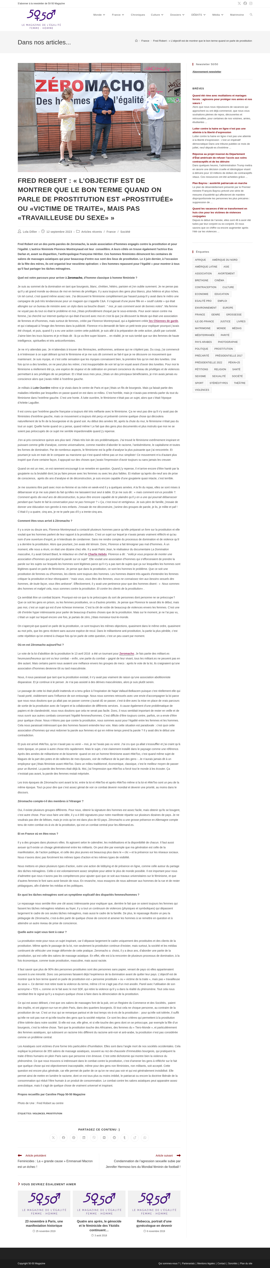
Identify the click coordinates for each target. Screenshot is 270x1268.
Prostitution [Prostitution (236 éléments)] (223, 349)
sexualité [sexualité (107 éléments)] (219, 376)
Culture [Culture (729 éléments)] (228, 287)
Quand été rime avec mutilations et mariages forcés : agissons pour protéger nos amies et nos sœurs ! (222, 99)
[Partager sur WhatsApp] (145, 1138)
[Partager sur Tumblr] (124, 1138)
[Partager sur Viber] (94, 1138)
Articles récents (91, 231)
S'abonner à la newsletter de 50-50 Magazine (41, 3)
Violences (38, 1113)
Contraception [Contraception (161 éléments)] (205, 287)
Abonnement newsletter (207, 71)
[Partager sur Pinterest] (74, 1138)
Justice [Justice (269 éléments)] (225, 321)
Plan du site (246, 1263)
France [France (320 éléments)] (200, 314)
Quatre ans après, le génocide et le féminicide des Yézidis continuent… (99, 1226)
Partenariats (188, 1263)
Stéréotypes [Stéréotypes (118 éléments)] (219, 383)
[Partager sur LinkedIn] (84, 1138)
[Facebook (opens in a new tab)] (245, 4)
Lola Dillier (30, 231)
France (111, 231)
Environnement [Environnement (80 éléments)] (206, 307)
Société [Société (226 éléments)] (237, 376)
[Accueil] (136, 40)
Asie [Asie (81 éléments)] (226, 266)
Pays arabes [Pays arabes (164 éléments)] (203, 342)
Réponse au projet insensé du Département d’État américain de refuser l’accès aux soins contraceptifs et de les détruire (220, 158)
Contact (221, 1263)
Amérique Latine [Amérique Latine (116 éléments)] (206, 266)
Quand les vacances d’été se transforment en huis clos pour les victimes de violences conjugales (220, 212)
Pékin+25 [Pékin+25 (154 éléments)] (234, 362)
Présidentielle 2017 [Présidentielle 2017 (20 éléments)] (228, 355)
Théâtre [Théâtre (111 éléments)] (240, 383)
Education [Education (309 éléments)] (222, 294)
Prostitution (54, 1113)
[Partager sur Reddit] (114, 1138)
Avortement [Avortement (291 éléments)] (226, 273)
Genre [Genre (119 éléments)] (215, 314)
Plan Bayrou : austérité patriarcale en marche (220, 183)
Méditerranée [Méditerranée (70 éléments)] (205, 335)
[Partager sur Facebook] (63, 1138)
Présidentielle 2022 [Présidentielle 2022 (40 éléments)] (208, 362)
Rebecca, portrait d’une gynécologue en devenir (154, 1223)
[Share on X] (53, 1138)
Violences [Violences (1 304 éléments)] (202, 390)
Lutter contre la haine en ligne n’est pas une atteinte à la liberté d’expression (219, 130)
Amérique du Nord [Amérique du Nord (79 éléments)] (225, 260)
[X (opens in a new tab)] (239, 4)
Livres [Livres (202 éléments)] (241, 321)
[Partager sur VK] (104, 1138)
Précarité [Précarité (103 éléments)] (202, 355)
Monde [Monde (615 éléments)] (221, 328)
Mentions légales (206, 1263)
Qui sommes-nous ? (169, 1263)
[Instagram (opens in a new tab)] (250, 4)
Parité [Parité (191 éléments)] (225, 335)
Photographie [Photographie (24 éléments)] (228, 342)
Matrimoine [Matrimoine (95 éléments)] (203, 328)
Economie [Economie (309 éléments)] (202, 294)
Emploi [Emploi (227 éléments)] (222, 301)
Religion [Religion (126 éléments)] (220, 369)
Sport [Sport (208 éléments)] (199, 383)
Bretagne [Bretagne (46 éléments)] (201, 280)
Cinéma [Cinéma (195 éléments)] (219, 280)
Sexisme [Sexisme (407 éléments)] (200, 376)
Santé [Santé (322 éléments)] (236, 369)
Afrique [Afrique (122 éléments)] (200, 260)
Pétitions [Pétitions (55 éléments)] (201, 369)
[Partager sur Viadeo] (135, 1138)
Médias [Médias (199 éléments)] (236, 328)
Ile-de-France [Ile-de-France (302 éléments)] (204, 321)
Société (125, 231)
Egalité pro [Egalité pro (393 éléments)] (203, 301)
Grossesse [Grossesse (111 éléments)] (234, 314)
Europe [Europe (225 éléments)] (228, 307)
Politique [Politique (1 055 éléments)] (201, 349)
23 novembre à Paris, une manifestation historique (44, 1223)
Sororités (233, 1263)
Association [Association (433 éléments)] (203, 273)
